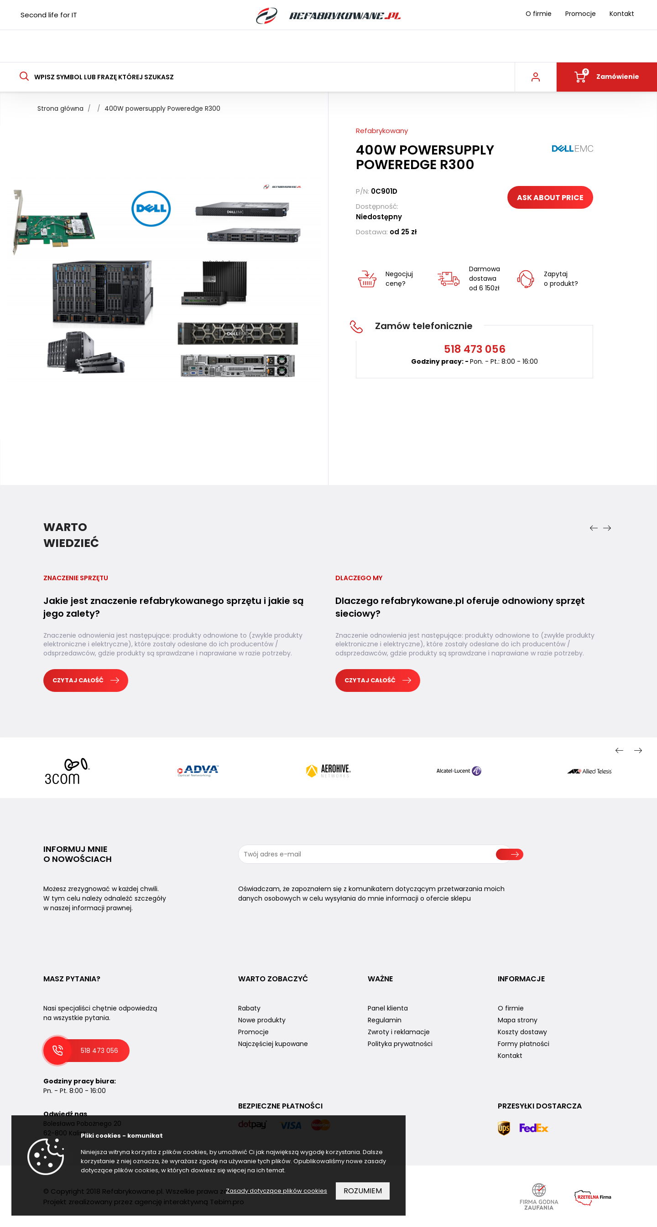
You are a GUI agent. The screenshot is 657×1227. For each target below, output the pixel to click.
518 (475, 349)
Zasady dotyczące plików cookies (276, 1190)
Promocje (580, 13)
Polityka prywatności (400, 1043)
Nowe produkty (262, 1020)
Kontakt (622, 13)
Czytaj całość (85, 680)
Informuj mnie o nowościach (77, 854)
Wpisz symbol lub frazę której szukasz (96, 77)
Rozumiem (363, 1191)
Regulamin (385, 1020)
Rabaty (249, 1008)
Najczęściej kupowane (273, 1043)
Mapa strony (517, 1020)
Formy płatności (523, 1043)
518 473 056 (99, 1050)
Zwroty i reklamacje (399, 1031)
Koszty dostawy (522, 1031)
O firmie (539, 13)
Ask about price (550, 197)
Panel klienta (388, 1008)
